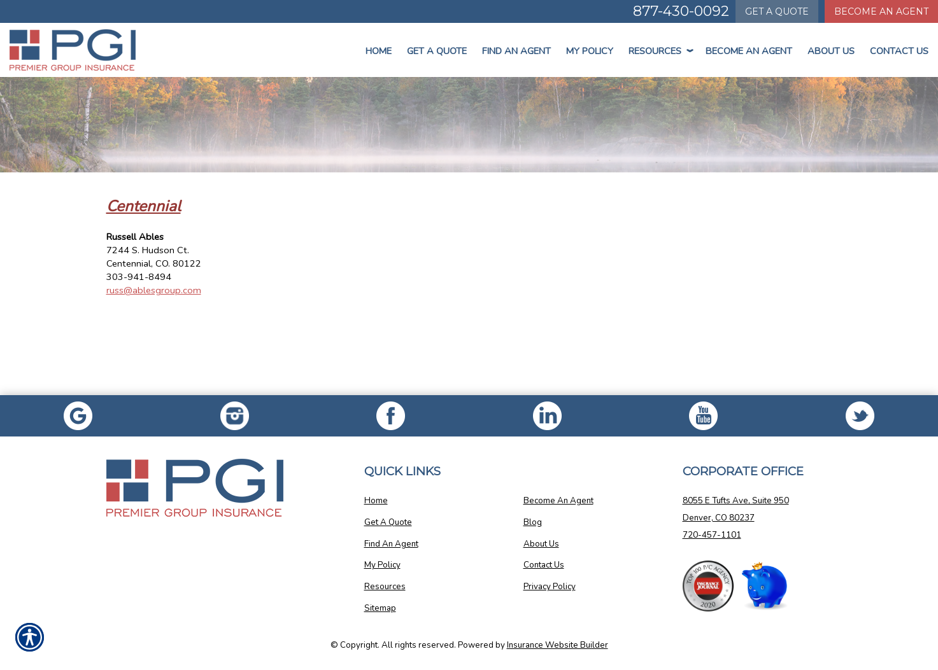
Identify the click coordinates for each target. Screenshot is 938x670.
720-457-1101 (712, 535)
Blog (532, 522)
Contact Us (899, 51)
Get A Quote (388, 522)
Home (379, 51)
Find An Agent (516, 51)
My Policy (589, 51)
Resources (659, 51)
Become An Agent (749, 51)
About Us (831, 51)
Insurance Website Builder (557, 645)
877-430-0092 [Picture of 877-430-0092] (681, 11)
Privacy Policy (549, 586)
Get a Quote (437, 51)
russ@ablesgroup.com (153, 290)
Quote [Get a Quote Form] (777, 11)
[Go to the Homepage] (78, 50)
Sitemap (380, 608)
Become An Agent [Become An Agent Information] (881, 11)
